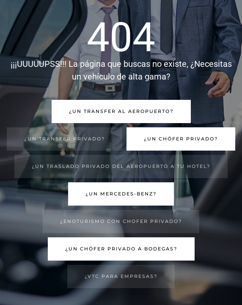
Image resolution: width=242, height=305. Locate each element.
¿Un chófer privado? (181, 139)
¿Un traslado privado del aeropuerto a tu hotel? (121, 166)
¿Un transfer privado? (64, 139)
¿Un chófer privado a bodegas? (121, 249)
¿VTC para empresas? (121, 276)
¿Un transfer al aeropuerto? (121, 111)
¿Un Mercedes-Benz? (121, 194)
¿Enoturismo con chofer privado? (121, 221)
